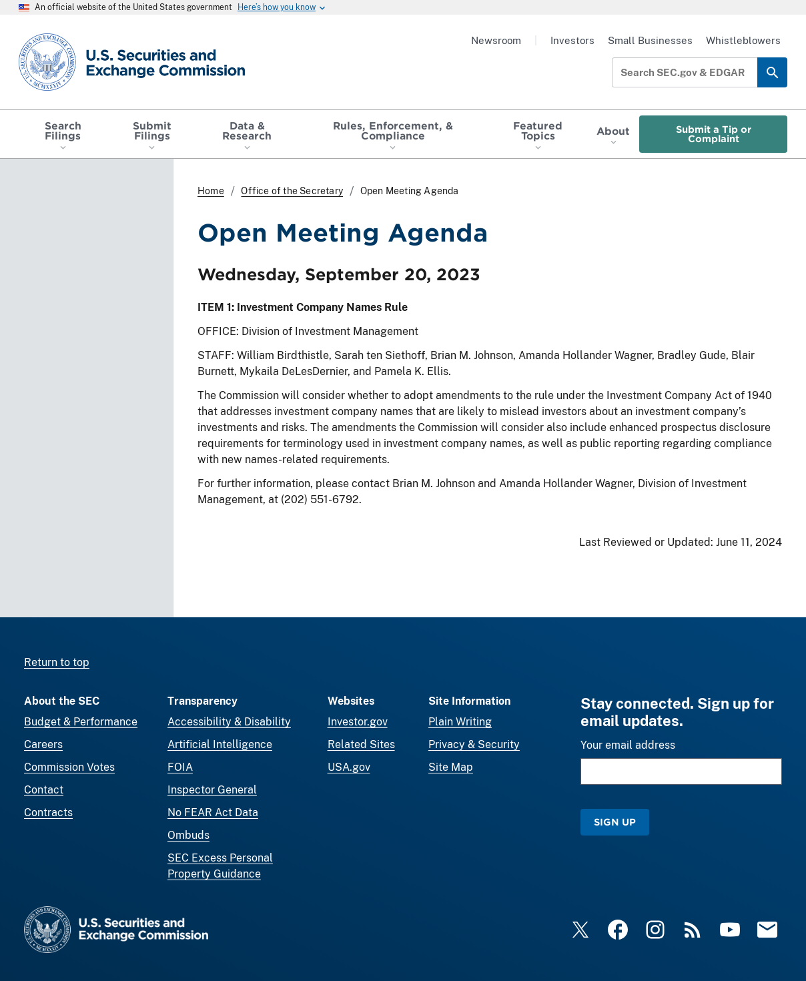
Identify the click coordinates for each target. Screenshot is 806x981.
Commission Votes (69, 767)
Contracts (48, 812)
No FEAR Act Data (212, 812)
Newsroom (496, 40)
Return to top (56, 662)
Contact (43, 789)
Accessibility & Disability (229, 721)
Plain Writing (460, 721)
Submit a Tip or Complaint (713, 133)
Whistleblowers (743, 40)
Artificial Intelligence (219, 744)
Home (210, 191)
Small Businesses (650, 40)
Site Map (450, 767)
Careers (43, 744)
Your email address (627, 745)
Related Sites (361, 744)
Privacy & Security (474, 744)
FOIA (180, 767)
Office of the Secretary (292, 191)
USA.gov (349, 767)
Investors (572, 40)
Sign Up (615, 822)
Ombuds (188, 835)
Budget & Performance (80, 721)
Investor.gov (358, 721)
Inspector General (212, 789)
